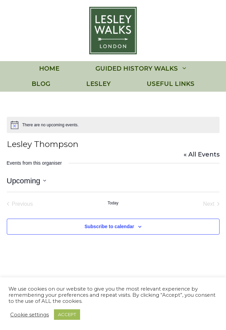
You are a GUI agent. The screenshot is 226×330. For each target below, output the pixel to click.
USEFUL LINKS (170, 84)
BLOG (41, 84)
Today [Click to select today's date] (113, 203)
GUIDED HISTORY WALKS (150, 68)
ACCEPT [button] (67, 314)
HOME (49, 68)
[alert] (113, 125)
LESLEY (98, 84)
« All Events (202, 154)
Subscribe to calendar (109, 226)
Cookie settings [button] (29, 315)
